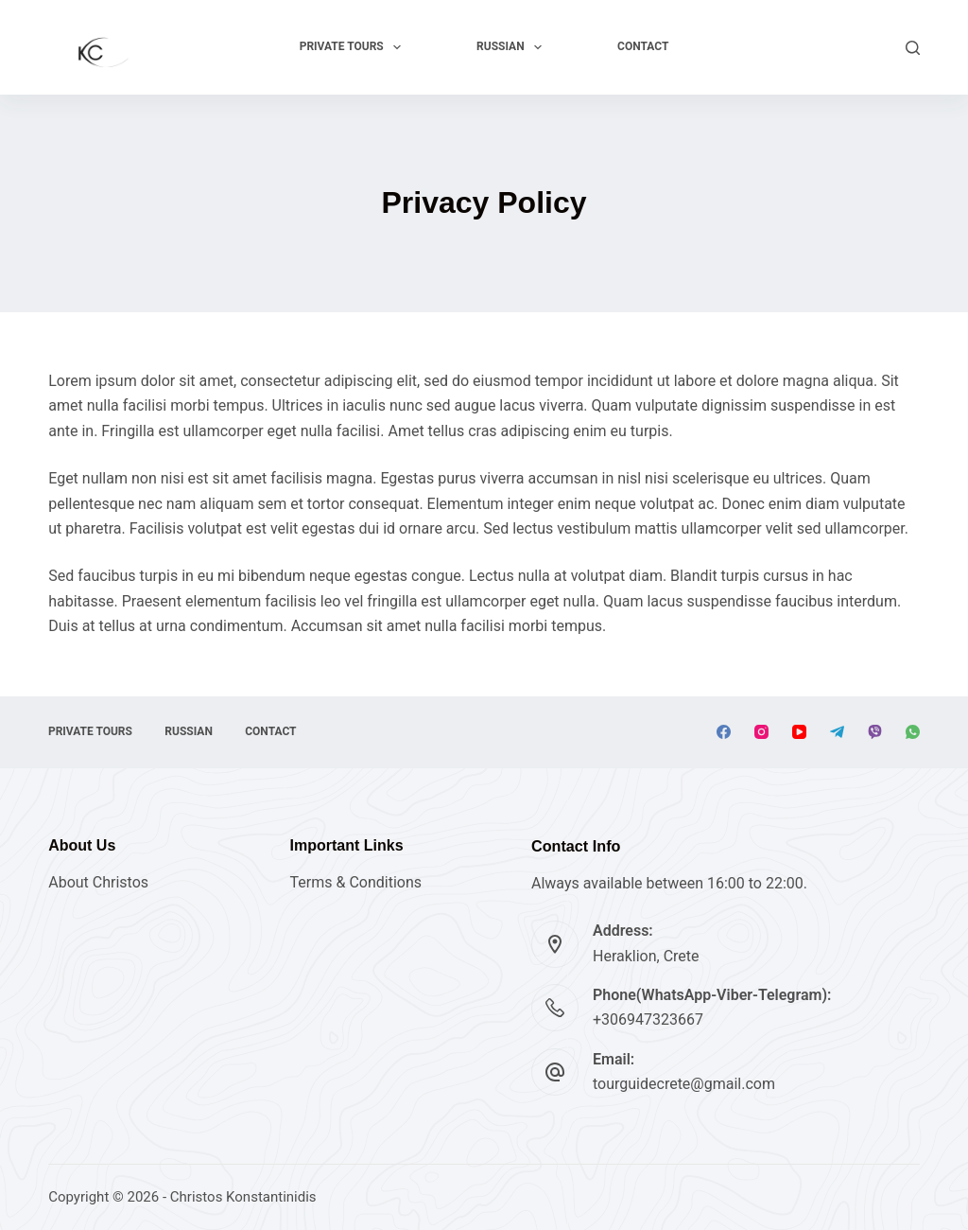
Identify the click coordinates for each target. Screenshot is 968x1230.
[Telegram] (837, 732)
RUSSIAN (512, 47)
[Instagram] (761, 732)
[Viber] (875, 732)
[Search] (913, 48)
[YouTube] (799, 732)
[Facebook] (724, 732)
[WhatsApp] (913, 732)
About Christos (98, 882)
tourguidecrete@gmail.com (684, 1084)
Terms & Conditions (356, 882)
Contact (642, 46)
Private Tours (354, 47)
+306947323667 (648, 1019)
